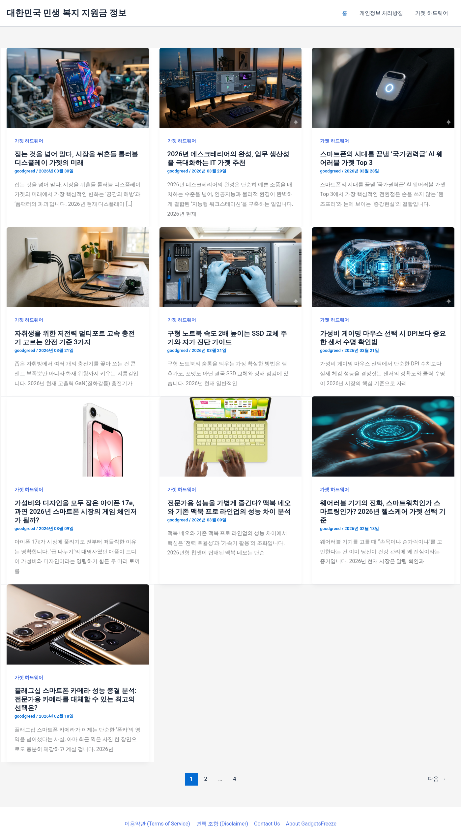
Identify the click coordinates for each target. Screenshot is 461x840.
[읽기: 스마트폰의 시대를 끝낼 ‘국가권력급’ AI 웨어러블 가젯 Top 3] (383, 87)
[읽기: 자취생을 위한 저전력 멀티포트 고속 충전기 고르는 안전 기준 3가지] (78, 267)
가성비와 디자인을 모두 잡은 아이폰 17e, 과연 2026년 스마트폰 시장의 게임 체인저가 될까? (75, 511)
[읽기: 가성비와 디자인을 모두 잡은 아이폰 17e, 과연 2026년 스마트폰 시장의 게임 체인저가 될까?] (78, 436)
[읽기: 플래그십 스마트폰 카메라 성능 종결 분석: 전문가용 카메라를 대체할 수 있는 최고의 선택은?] (78, 624)
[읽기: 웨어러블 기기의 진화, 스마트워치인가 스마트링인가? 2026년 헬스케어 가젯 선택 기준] (383, 436)
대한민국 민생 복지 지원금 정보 (67, 13)
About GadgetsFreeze (310, 824)
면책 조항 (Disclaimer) (222, 824)
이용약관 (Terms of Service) (158, 824)
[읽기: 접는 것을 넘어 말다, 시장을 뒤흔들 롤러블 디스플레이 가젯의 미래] (78, 87)
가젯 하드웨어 (432, 13)
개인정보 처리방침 (384, 13)
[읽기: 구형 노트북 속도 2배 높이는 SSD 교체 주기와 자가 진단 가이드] (230, 267)
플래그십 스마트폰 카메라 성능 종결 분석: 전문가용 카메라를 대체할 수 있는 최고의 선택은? (75, 699)
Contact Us (267, 824)
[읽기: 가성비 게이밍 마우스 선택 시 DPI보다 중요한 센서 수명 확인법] (383, 267)
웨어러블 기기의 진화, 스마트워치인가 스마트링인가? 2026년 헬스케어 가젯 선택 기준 (382, 511)
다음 (437, 778)
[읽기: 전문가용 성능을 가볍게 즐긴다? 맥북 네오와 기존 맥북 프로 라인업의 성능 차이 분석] (230, 436)
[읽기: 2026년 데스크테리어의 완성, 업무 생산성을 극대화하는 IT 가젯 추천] (230, 87)
